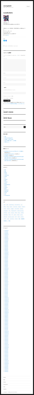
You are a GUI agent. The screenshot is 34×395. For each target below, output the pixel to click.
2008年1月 (6, 324)
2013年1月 (6, 266)
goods (5, 183)
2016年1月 (6, 250)
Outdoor (6, 187)
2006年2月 (6, 341)
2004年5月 (6, 370)
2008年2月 (6, 323)
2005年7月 (6, 351)
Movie (5, 185)
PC (12, 214)
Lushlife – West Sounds (8, 139)
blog (5, 171)
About (4, 377)
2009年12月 (6, 299)
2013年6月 (6, 261)
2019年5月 (6, 235)
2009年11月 (6, 300)
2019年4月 (6, 237)
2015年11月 (6, 253)
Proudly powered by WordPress (12, 392)
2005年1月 (6, 359)
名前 (4, 73)
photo (5, 188)
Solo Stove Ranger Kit (8, 137)
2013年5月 (6, 262)
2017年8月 (6, 241)
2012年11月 (6, 269)
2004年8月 (6, 366)
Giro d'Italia (17, 208)
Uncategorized (7, 195)
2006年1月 (6, 343)
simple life (6, 191)
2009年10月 (6, 301)
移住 (9, 220)
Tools (19, 216)
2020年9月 (6, 233)
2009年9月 (6, 303)
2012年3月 (6, 277)
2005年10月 (6, 347)
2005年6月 (6, 352)
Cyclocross (15, 206)
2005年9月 (6, 348)
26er (4, 204)
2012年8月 (6, 272)
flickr (5, 180)
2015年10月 (6, 254)
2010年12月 (6, 297)
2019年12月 (6, 234)
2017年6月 (6, 244)
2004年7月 (6, 367)
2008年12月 (6, 309)
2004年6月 (6, 368)
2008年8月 (6, 315)
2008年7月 (6, 316)
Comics (5, 173)
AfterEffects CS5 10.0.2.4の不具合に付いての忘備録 (13, 151)
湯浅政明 (22, 218)
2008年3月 (6, 321)
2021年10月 (6, 230)
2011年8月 (6, 286)
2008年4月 (6, 320)
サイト (4, 82)
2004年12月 (6, 360)
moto (9, 212)
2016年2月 (6, 249)
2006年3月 (6, 340)
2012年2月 (6, 278)
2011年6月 (6, 289)
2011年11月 (6, 282)
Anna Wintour (17, 204)
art (21, 204)
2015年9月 (6, 256)
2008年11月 (6, 311)
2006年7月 (6, 336)
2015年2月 (6, 257)
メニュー (28, 6)
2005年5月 (6, 354)
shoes (21, 214)
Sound (5, 192)
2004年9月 (6, 364)
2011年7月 (6, 288)
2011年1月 (6, 296)
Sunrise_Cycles (11, 216)
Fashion (5, 179)
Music (19, 212)
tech (16, 216)
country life (6, 175)
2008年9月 (6, 313)
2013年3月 (6, 264)
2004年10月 (6, 363)
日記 (19, 218)
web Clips (12, 218)
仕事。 (5, 136)
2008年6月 (6, 317)
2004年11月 (6, 362)
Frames (8, 208)
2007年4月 (6, 327)
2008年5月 (6, 319)
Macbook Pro (13, 210)
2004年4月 (6, 371)
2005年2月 (6, 358)
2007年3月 (6, 328)
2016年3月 (6, 248)
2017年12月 (6, 238)
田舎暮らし (6, 220)
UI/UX (5, 218)
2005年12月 (6, 344)
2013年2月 (6, 265)
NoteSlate (6, 214)
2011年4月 (6, 292)
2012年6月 (6, 274)
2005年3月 (6, 356)
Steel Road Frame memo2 (9, 153)
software (5, 216)
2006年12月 (6, 331)
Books (5, 172)
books (11, 206)
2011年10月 (6, 284)
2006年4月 (6, 339)
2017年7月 (6, 242)
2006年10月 (6, 333)
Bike (5, 169)
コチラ (7, 35)
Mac (9, 210)
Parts (10, 214)
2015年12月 (6, 252)
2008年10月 (6, 312)
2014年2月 (6, 260)
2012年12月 (6, 268)
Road (18, 214)
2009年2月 (6, 307)
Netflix (22, 212)
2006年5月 (6, 337)
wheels (16, 218)
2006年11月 (6, 332)
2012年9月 (6, 270)
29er (7, 204)
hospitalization (7, 184)
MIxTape (5, 212)
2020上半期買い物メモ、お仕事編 (10, 140)
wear (8, 218)
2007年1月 (6, 329)
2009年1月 (6, 308)
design (5, 176)
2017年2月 (6, 245)
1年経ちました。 (7, 141)
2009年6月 (6, 305)
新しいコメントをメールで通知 (9, 96)
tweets (22, 216)
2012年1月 (6, 280)
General (5, 181)
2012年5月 (6, 276)
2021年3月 (6, 231)
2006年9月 (6, 335)
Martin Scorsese (20, 210)
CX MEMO (6, 155)
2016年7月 (6, 246)
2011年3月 (6, 293)
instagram (6, 210)
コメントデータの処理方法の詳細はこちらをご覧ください (15, 103)
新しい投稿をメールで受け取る (9, 98)
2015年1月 (6, 258)
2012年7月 (6, 273)
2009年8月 (6, 304)
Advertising (11, 204)
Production (6, 189)
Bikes (5, 206)
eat (5, 177)
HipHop (21, 208)
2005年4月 (6, 355)
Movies (12, 212)
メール (4, 77)
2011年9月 (6, 285)
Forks (5, 208)
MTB (16, 212)
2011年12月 (6, 281)
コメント (5, 58)
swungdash (7, 6)
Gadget (12, 208)
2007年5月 (6, 325)
